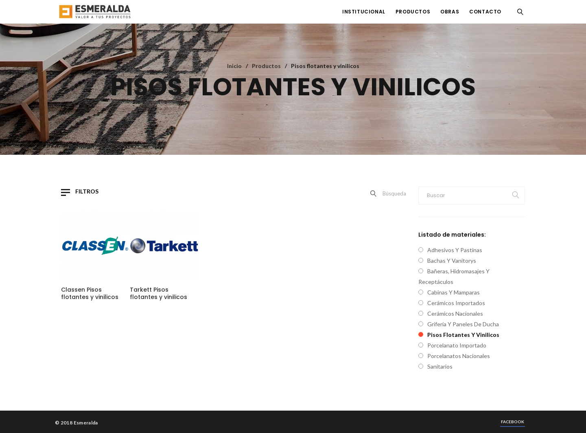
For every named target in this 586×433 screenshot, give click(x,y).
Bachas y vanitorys (451, 260)
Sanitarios (440, 366)
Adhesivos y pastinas (454, 249)
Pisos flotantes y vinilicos (463, 334)
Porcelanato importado (456, 345)
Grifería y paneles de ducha (463, 324)
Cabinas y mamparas (453, 292)
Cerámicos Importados (456, 302)
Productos (266, 65)
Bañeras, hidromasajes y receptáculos (454, 276)
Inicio (234, 65)
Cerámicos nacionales (455, 313)
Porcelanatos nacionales (458, 355)
